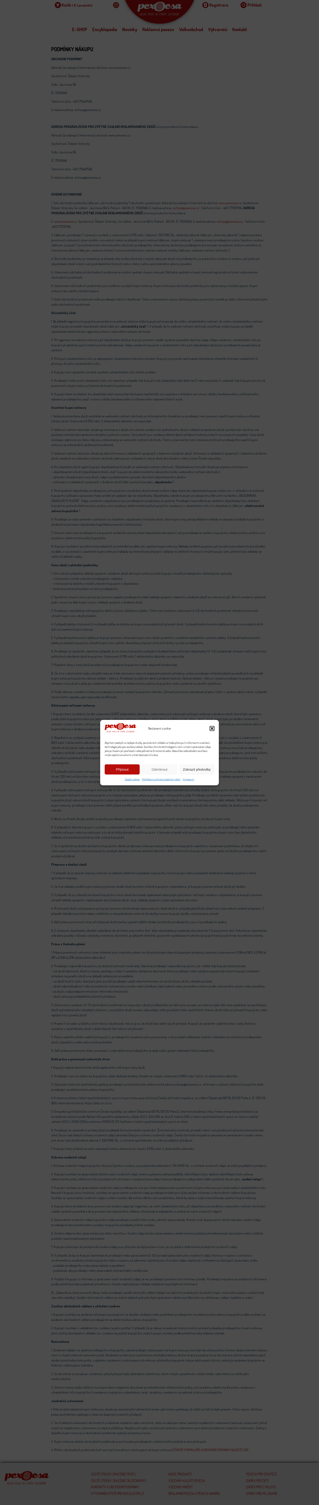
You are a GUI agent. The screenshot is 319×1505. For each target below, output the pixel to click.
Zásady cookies (132, 779)
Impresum (188, 779)
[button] (212, 728)
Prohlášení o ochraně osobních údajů (161, 779)
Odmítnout (159, 769)
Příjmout (122, 769)
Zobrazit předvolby (197, 769)
